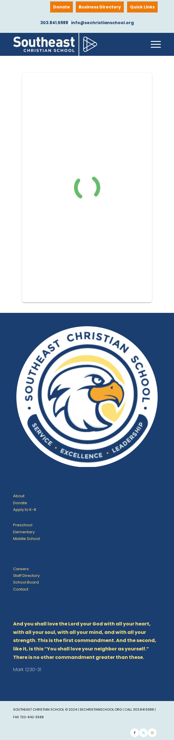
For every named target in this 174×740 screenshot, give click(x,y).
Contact (20, 589)
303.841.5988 (54, 23)
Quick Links (142, 7)
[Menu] (153, 44)
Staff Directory (26, 575)
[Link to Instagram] (152, 732)
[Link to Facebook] (134, 732)
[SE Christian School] (72, 44)
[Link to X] (143, 732)
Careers (21, 569)
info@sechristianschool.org (102, 23)
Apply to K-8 (24, 509)
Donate (61, 7)
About (18, 496)
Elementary (24, 532)
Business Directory (100, 7)
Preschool (22, 525)
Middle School (26, 538)
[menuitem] (142, 7)
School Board (26, 582)
